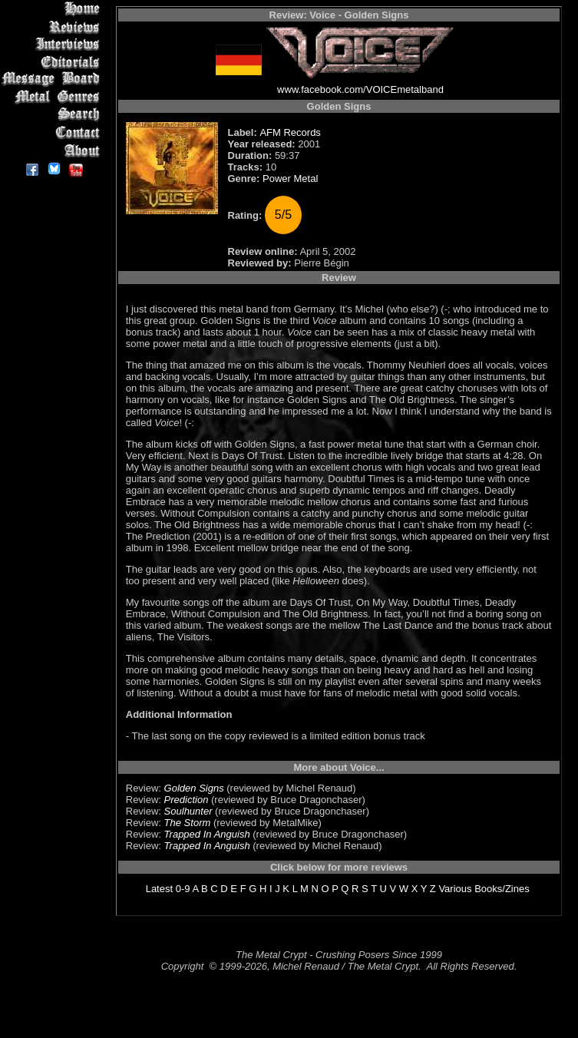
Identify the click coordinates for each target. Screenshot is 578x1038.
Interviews (53, 44)
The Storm (187, 822)
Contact (53, 132)
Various (454, 888)
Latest (159, 888)
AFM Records (289, 132)
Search (53, 115)
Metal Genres (53, 97)
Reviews (53, 26)
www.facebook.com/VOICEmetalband (360, 89)
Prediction (186, 799)
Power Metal (290, 178)
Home (53, 9)
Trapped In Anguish (207, 834)
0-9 (183, 888)
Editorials (53, 62)
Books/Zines (502, 888)
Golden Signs (194, 788)
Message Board (53, 79)
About (53, 150)
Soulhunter (188, 811)
